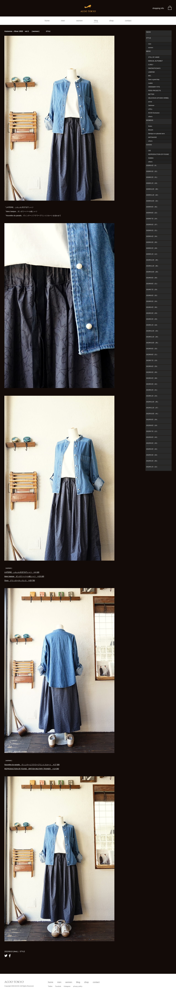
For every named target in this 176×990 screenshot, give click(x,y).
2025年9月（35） (152, 207)
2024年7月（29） (152, 289)
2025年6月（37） (152, 224)
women (79, 21)
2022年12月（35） (152, 402)
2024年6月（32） (152, 295)
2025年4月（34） (152, 236)
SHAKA (150, 158)
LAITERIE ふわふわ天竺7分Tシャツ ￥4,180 (21, 572)
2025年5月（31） (152, 230)
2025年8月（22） (152, 213)
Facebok (58, 986)
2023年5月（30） (152, 372)
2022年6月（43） (152, 437)
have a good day (153, 79)
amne (150, 102)
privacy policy (77, 986)
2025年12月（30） (152, 189)
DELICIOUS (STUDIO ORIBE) (158, 98)
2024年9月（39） (152, 278)
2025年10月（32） (152, 201)
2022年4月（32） (152, 449)
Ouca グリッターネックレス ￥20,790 (19, 580)
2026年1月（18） (152, 183)
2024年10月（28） (152, 272)
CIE (149, 150)
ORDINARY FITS (154, 87)
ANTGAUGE (152, 137)
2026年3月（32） (152, 171)
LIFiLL (150, 109)
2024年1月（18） (152, 325)
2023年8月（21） (152, 354)
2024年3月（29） (152, 313)
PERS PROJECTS (154, 90)
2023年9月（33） (152, 348)
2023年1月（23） (152, 396)
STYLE (148, 38)
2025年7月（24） (152, 218)
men (63, 21)
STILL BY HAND (153, 57)
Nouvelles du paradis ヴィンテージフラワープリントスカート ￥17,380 (32, 765)
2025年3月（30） (152, 242)
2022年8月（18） (152, 425)
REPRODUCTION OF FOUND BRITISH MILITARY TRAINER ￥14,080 (31, 769)
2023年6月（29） (152, 366)
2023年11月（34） (152, 337)
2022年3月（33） (152, 455)
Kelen (150, 126)
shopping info (158, 8)
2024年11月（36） (152, 266)
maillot (150, 83)
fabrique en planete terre (156, 133)
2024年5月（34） (152, 301)
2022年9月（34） (152, 419)
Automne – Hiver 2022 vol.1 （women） (27, 31)
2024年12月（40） (152, 260)
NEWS (148, 32)
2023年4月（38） (152, 378)
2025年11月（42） (152, 195)
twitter (5, 955)
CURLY (150, 64)
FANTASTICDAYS (154, 68)
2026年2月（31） (152, 177)
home (47, 21)
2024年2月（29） (152, 319)
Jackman (151, 105)
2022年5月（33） (152, 443)
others (150, 116)
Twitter (50, 986)
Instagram (67, 986)
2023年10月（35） (152, 343)
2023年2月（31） (152, 390)
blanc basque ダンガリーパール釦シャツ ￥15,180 (24, 576)
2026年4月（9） (151, 165)
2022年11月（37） (152, 408)
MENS (148, 51)
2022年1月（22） (152, 467)
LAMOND (151, 72)
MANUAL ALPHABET (155, 61)
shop (111, 21)
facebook (10, 955)
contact (128, 21)
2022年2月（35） (152, 461)
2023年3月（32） (152, 384)
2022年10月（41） (152, 413)
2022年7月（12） (152, 431)
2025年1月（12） (152, 254)
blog (96, 21)
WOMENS (149, 120)
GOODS (149, 145)
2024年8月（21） (152, 283)
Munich (150, 130)
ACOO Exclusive (154, 113)
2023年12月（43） (152, 331)
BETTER (151, 94)
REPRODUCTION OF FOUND (158, 154)
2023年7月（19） (152, 360)
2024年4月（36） (152, 307)
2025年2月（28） (152, 248)
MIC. (149, 76)
